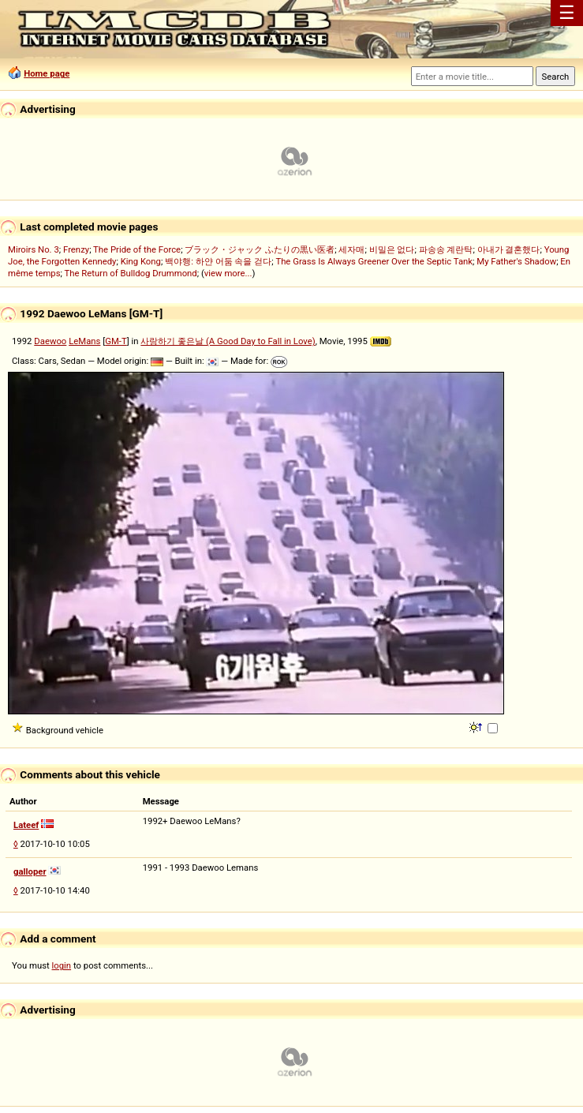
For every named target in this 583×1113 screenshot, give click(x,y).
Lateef (26, 824)
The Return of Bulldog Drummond (131, 273)
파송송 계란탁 (446, 249)
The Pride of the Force (137, 249)
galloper (30, 871)
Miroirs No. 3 (33, 249)
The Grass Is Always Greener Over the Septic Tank (374, 261)
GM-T (116, 341)
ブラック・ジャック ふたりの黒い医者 (259, 249)
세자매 (351, 249)
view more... (228, 273)
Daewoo (50, 341)
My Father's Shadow (516, 261)
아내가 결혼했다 (508, 249)
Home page (46, 73)
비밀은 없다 (392, 249)
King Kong (141, 261)
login (62, 965)
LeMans (84, 341)
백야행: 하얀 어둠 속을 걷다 (218, 261)
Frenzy (76, 249)
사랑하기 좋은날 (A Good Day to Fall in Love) (227, 341)
